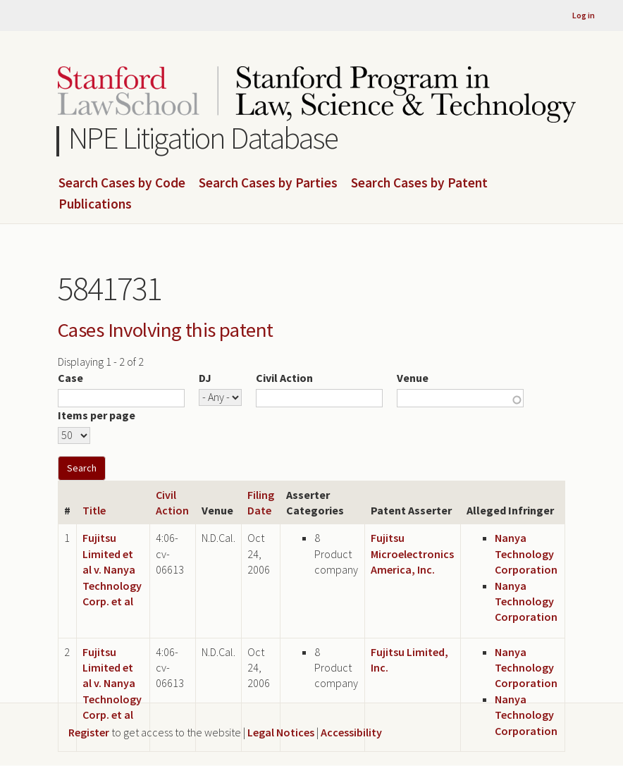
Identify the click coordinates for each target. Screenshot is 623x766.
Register (88, 732)
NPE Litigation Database (203, 137)
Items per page (96, 415)
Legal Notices (280, 732)
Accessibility (351, 732)
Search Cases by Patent (419, 183)
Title (94, 510)
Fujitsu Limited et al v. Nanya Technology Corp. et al (112, 569)
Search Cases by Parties (268, 183)
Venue (412, 378)
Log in (583, 15)
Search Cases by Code (121, 183)
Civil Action (284, 378)
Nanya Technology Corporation (526, 553)
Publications (95, 204)
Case (70, 378)
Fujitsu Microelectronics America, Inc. (412, 553)
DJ (205, 378)
